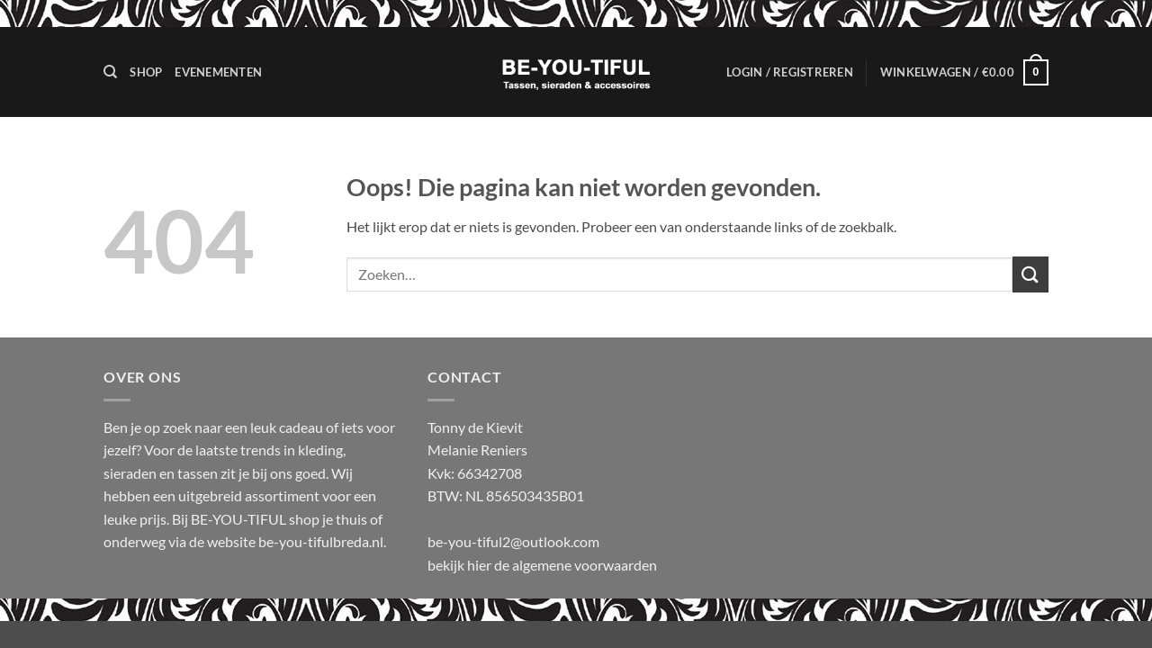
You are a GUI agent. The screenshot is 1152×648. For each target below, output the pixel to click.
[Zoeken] (110, 72)
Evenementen (218, 72)
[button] (789, 72)
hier (480, 564)
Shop (146, 72)
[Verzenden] (1030, 274)
